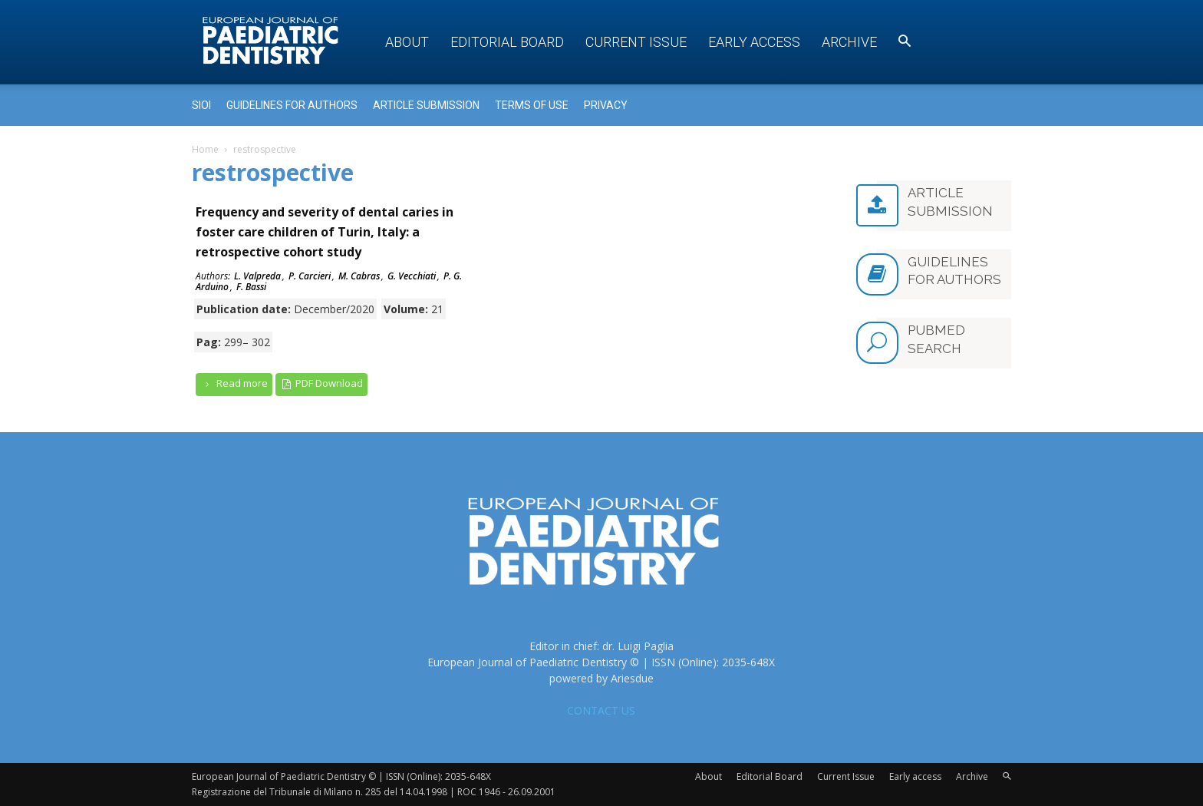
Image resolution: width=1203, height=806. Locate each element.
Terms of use (532, 105)
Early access (754, 42)
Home (205, 149)
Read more (234, 383)
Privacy (606, 105)
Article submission (426, 105)
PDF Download (322, 383)
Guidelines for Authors (292, 105)
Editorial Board (507, 42)
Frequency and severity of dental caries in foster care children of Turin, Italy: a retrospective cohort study (324, 231)
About (407, 42)
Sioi (201, 105)
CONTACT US (601, 710)
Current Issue (636, 42)
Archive (849, 42)
